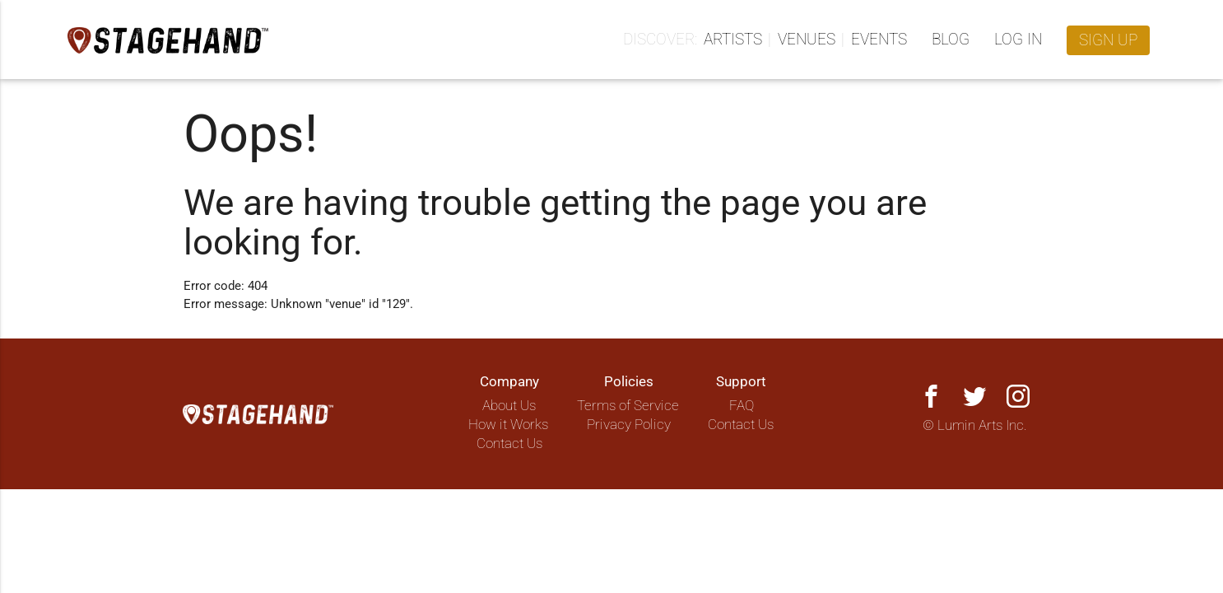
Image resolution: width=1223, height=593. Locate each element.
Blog (951, 39)
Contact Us (509, 443)
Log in (1018, 39)
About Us (509, 405)
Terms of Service (628, 405)
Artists (733, 39)
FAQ (741, 405)
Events (879, 39)
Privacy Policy (629, 424)
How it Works (508, 424)
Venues (806, 39)
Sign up (1108, 40)
